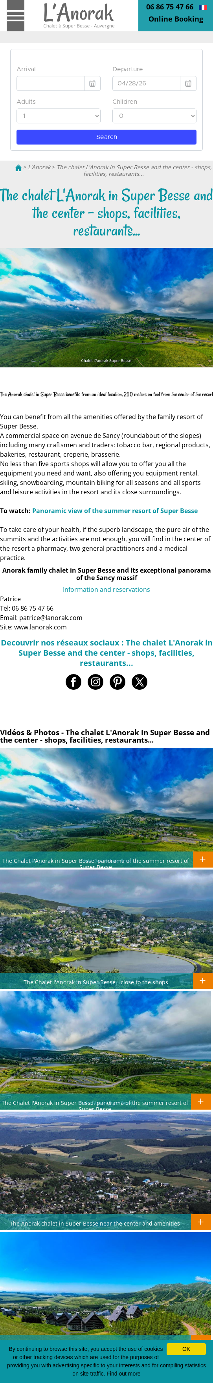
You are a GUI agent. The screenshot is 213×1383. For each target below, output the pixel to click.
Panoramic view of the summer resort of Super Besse (115, 510)
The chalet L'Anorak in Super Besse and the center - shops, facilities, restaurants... (134, 170)
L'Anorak (39, 167)
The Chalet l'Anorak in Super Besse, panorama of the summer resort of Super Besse (95, 863)
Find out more (123, 1373)
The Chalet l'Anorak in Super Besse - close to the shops (96, 981)
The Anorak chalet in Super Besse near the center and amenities (95, 1223)
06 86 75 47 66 (169, 6)
